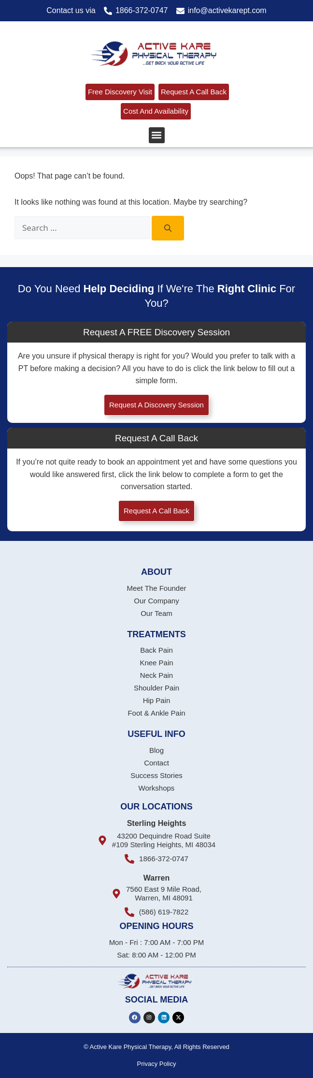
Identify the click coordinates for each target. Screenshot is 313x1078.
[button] (157, 135)
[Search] (168, 228)
